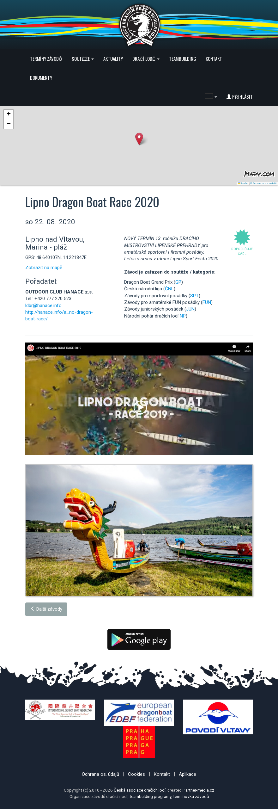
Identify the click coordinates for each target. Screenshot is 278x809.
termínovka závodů (191, 796)
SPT (194, 296)
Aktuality (113, 58)
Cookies (136, 774)
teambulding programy (150, 796)
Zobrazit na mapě (43, 267)
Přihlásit (240, 96)
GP (178, 282)
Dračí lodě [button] (146, 58)
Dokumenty (41, 77)
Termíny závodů (46, 58)
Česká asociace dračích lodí (140, 790)
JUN (190, 309)
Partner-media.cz (198, 790)
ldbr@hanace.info (43, 305)
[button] (211, 96)
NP (183, 316)
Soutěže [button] (83, 58)
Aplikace (187, 774)
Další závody (46, 609)
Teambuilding (182, 58)
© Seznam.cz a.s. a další (263, 183)
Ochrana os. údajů (100, 774)
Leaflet (243, 183)
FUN (206, 302)
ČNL (169, 289)
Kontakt (214, 58)
